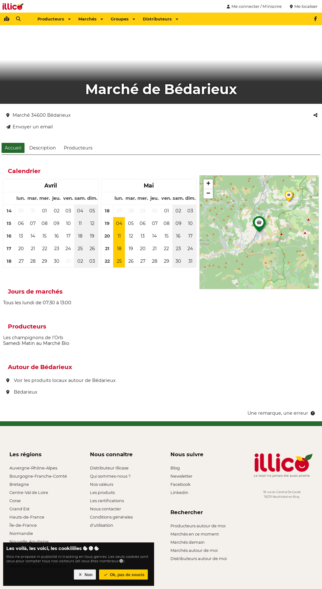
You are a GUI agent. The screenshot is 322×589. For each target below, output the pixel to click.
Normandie (21, 533)
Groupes (123, 18)
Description (42, 148)
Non (85, 574)
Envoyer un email (29, 127)
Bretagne (19, 484)
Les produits (102, 492)
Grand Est (19, 508)
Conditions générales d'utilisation (111, 517)
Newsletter (181, 476)
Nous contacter (105, 508)
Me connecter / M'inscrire (253, 6)
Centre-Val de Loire (28, 492)
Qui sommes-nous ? (110, 476)
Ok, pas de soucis (124, 574)
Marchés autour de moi (194, 550)
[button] (259, 225)
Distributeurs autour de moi (198, 558)
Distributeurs (160, 18)
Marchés (90, 18)
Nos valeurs (101, 484)
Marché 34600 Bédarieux (38, 115)
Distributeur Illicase (109, 467)
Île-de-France (23, 525)
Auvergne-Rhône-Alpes (33, 467)
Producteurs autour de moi (197, 525)
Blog (175, 467)
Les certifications (107, 500)
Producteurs (53, 18)
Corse (15, 500)
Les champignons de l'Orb (33, 337)
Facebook (180, 484)
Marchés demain (187, 542)
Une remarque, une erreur (281, 413)
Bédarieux (21, 392)
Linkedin (179, 492)
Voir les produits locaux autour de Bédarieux (61, 380)
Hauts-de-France (26, 516)
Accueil (13, 148)
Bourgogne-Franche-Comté (38, 476)
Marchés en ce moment (194, 533)
